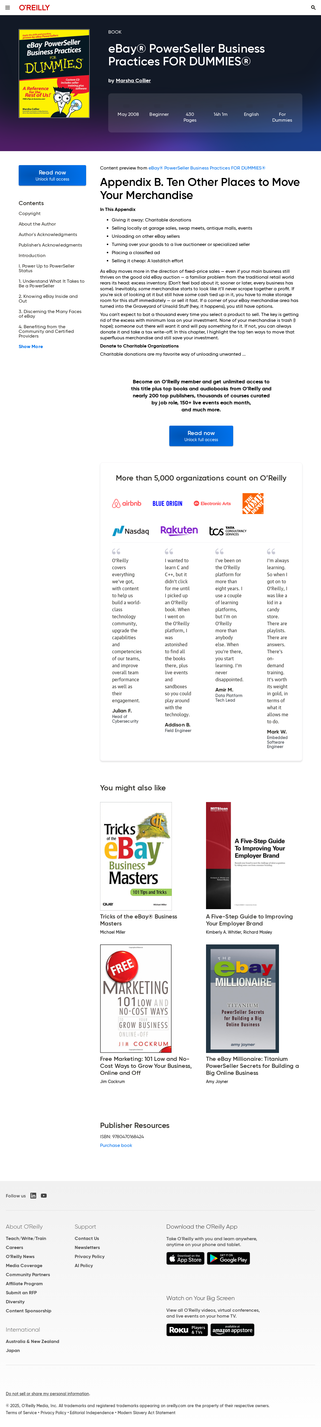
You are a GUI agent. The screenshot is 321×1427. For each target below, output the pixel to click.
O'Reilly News (20, 1256)
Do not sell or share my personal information (47, 1393)
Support (85, 1226)
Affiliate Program (24, 1284)
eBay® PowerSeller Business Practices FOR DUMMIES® (207, 168)
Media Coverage (24, 1265)
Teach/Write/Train (26, 1238)
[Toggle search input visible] (313, 8)
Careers (14, 1247)
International (23, 1329)
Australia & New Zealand (32, 1341)
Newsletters (87, 1247)
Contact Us (87, 1238)
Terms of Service (21, 1412)
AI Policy (84, 1265)
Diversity (15, 1302)
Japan (13, 1350)
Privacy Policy (89, 1256)
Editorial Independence (92, 1412)
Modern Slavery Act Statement (146, 1412)
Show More (31, 346)
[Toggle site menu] (8, 8)
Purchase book (116, 1145)
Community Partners (28, 1274)
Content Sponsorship (28, 1311)
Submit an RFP (21, 1293)
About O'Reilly (24, 1226)
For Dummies (282, 117)
